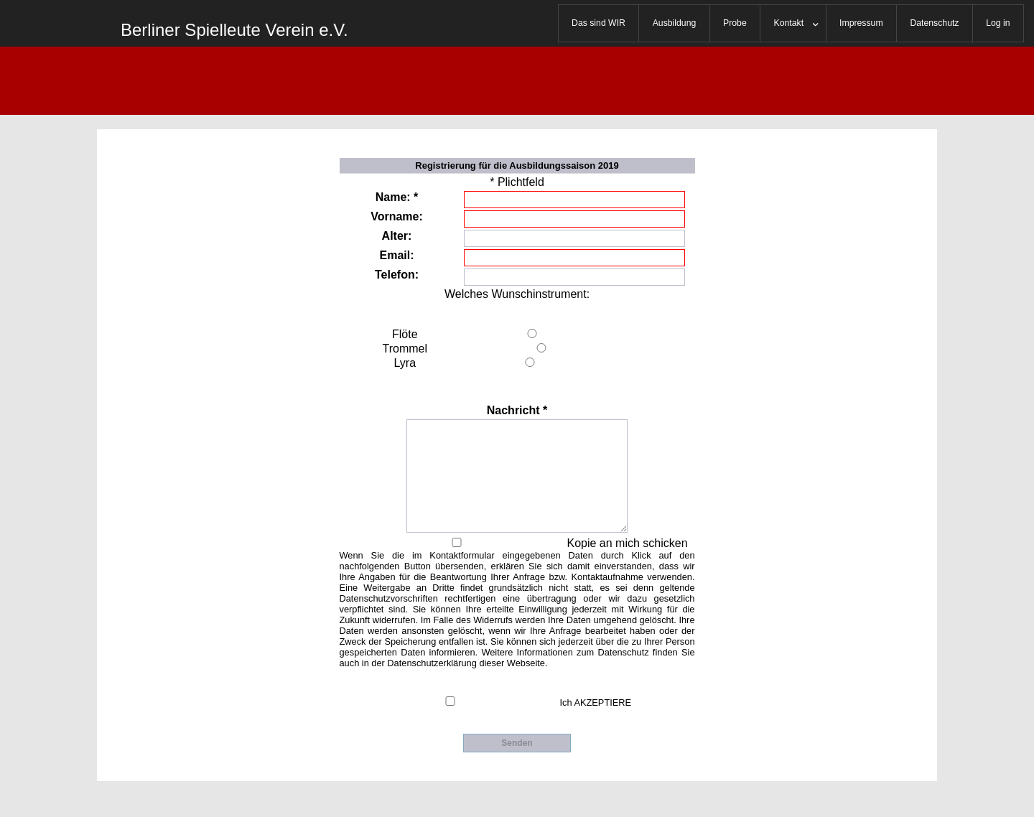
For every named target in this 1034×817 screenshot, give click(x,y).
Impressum (861, 23)
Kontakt (789, 23)
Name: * (397, 197)
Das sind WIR (598, 23)
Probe (735, 23)
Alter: (397, 236)
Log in (998, 23)
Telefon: (397, 275)
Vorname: (397, 216)
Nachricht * (517, 410)
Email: (396, 255)
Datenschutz (934, 23)
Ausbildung (675, 23)
